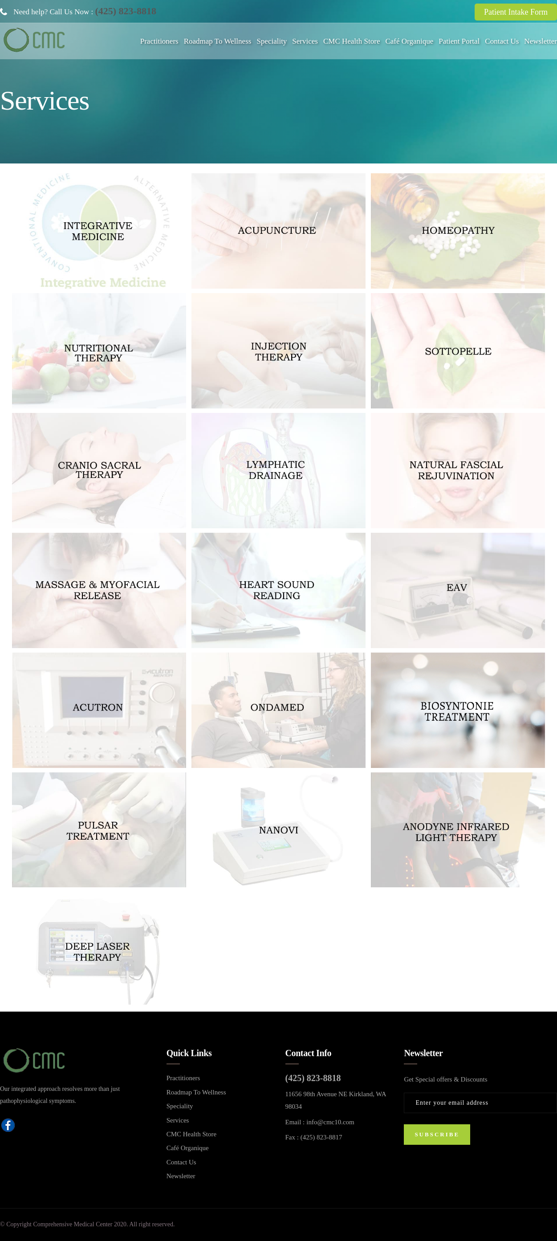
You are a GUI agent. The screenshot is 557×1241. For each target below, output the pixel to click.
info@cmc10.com (330, 1122)
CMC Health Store (351, 41)
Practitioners (159, 41)
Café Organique (409, 41)
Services (305, 41)
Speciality (271, 41)
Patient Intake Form (516, 12)
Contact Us (502, 41)
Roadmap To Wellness (218, 41)
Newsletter (540, 41)
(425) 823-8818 (125, 10)
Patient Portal (459, 41)
